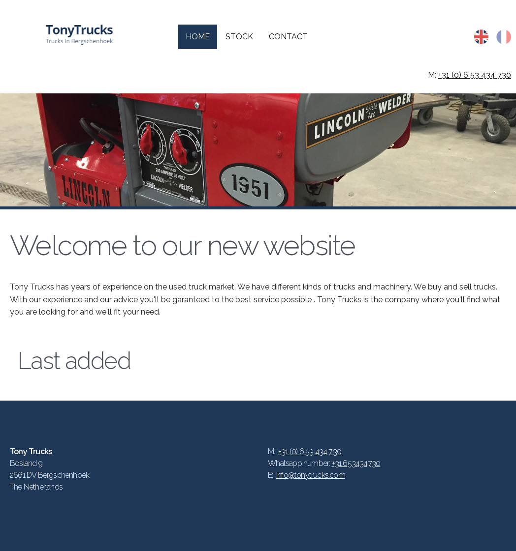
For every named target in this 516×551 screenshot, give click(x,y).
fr (503, 36)
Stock (239, 36)
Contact (288, 36)
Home (198, 36)
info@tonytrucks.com (310, 475)
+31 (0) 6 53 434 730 (474, 75)
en (481, 36)
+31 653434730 (356, 463)
